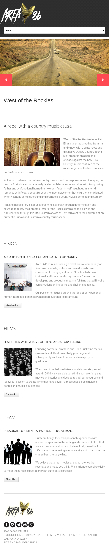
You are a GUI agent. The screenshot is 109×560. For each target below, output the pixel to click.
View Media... (12, 305)
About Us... (11, 479)
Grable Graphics (25, 542)
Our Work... (11, 394)
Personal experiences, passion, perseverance (39, 431)
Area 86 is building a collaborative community (40, 257)
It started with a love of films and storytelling (42, 342)
